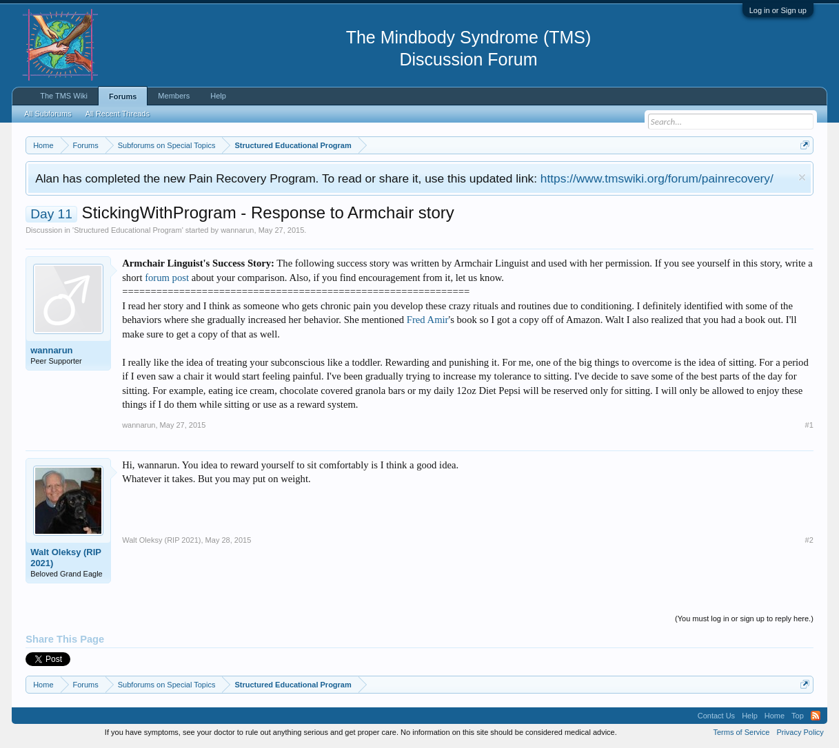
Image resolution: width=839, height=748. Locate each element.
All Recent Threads (117, 114)
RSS (815, 715)
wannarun (237, 230)
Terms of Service (741, 732)
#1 (809, 425)
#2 (809, 540)
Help (218, 96)
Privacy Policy (799, 732)
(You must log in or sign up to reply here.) (744, 618)
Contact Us (716, 715)
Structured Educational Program (128, 230)
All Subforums (47, 114)
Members (174, 96)
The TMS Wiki (64, 96)
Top (797, 715)
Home (775, 715)
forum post (167, 277)
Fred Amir (428, 319)
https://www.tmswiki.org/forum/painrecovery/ (657, 178)
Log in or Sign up (778, 10)
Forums (123, 96)
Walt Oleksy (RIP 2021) (65, 557)
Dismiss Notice (802, 177)
